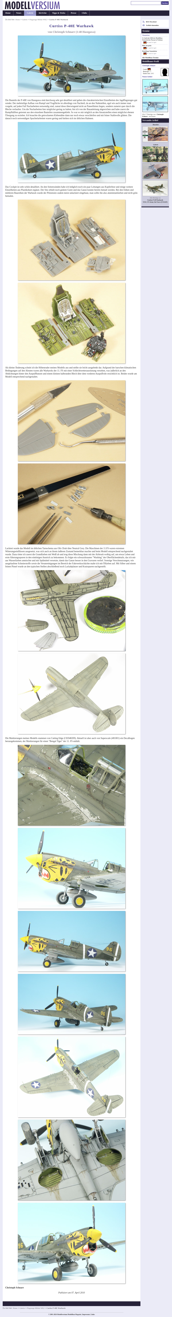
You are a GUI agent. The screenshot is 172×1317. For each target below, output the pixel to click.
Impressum (86, 1314)
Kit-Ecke (43, 13)
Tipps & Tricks (58, 13)
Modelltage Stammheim (149, 51)
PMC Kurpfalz (147, 45)
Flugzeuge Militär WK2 (38, 20)
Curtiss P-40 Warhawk (155, 200)
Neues (18, 13)
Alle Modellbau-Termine (150, 58)
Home (8, 13)
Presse (73, 13)
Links (93, 1314)
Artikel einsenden (152, 25)
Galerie (30, 13)
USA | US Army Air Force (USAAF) (155, 202)
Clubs (84, 13)
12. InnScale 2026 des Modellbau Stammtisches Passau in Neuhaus (152, 39)
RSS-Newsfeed (151, 22)
